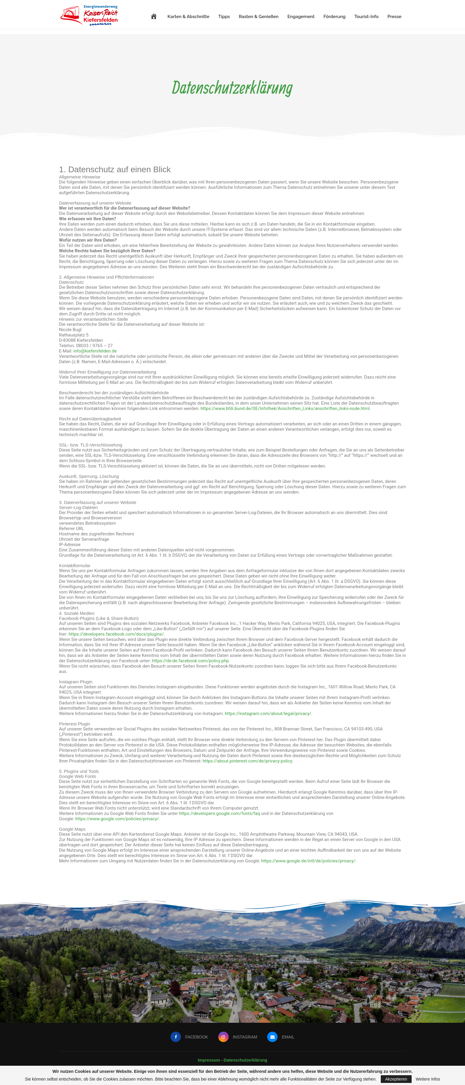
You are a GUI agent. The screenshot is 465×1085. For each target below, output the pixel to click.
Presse (395, 16)
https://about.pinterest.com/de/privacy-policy (247, 761)
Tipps (224, 16)
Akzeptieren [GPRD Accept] (396, 1079)
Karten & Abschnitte (188, 16)
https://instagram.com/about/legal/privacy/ (268, 713)
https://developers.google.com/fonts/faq (219, 813)
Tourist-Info (366, 16)
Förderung (334, 16)
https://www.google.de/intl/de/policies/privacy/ (308, 861)
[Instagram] (237, 1037)
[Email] (281, 1037)
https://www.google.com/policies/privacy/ (117, 818)
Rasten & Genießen (258, 16)
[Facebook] (189, 1037)
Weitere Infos (428, 1079)
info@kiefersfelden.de (95, 351)
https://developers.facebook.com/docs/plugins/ (116, 634)
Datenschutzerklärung (245, 1060)
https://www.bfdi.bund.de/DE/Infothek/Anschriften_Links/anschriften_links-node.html (285, 408)
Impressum (209, 1060)
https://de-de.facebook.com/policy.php (190, 660)
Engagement (300, 16)
